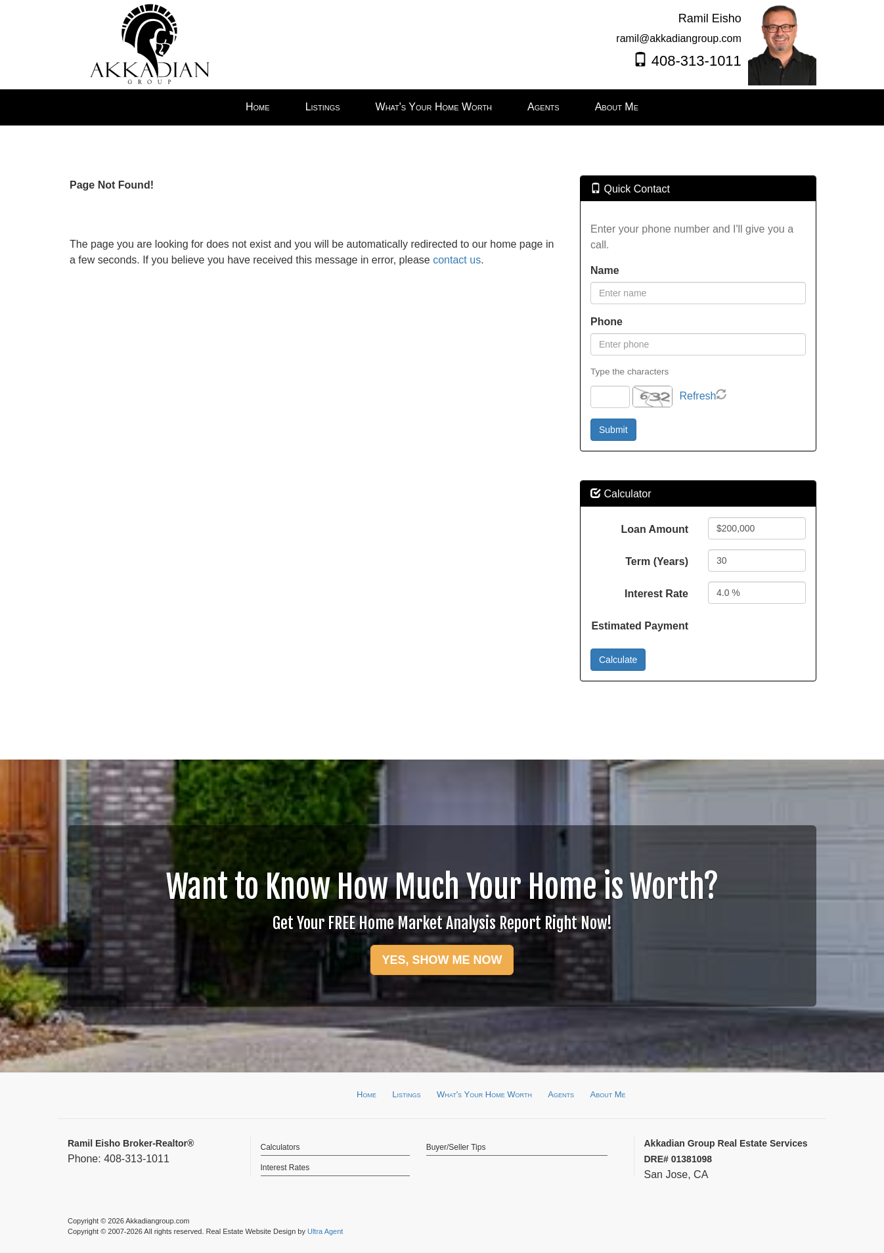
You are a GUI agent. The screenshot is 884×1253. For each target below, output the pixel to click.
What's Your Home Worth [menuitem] (434, 106)
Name (604, 270)
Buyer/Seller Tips (456, 1147)
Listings (406, 1094)
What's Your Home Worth (484, 1094)
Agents (561, 1094)
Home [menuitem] (258, 106)
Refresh (697, 395)
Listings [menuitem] (322, 106)
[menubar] (442, 107)
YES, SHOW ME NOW (442, 960)
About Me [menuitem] (616, 106)
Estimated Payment (639, 625)
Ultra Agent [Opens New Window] (325, 1231)
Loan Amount (655, 529)
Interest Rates (285, 1167)
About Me (607, 1094)
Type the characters (629, 371)
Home (366, 1094)
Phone (606, 321)
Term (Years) (656, 561)
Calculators (280, 1147)
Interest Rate (656, 593)
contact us (457, 259)
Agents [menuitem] (543, 106)
